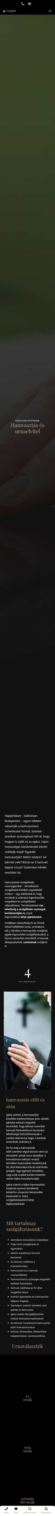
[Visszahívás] (46, 1508)
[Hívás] (6, 1508)
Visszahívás (46, 1512)
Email (16, 1512)
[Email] (16, 1508)
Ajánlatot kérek (29, 1512)
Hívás (6, 1512)
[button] (50, 11)
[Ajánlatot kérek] (29, 1508)
